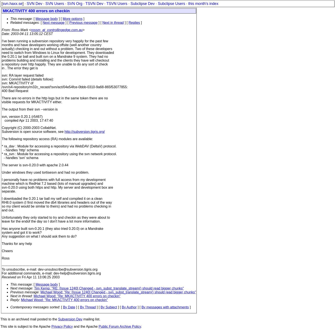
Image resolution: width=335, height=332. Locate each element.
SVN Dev (34, 4)
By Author (129, 307)
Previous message (83, 22)
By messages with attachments (165, 307)
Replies (134, 22)
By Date (69, 307)
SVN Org (74, 4)
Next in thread (113, 22)
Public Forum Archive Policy (120, 326)
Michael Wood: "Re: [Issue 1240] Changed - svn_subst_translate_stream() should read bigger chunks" (118, 292)
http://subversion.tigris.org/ (85, 131)
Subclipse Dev (143, 4)
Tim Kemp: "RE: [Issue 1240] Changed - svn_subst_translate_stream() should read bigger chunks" (109, 288)
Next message (53, 22)
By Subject (108, 307)
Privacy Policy (62, 326)
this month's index (203, 4)
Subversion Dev (70, 319)
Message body (46, 19)
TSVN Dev (94, 4)
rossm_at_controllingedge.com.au (56, 30)
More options (73, 19)
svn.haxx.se (13, 4)
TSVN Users (116, 4)
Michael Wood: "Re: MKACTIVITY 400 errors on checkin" (77, 296)
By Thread (88, 307)
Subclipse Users (171, 4)
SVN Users (54, 4)
